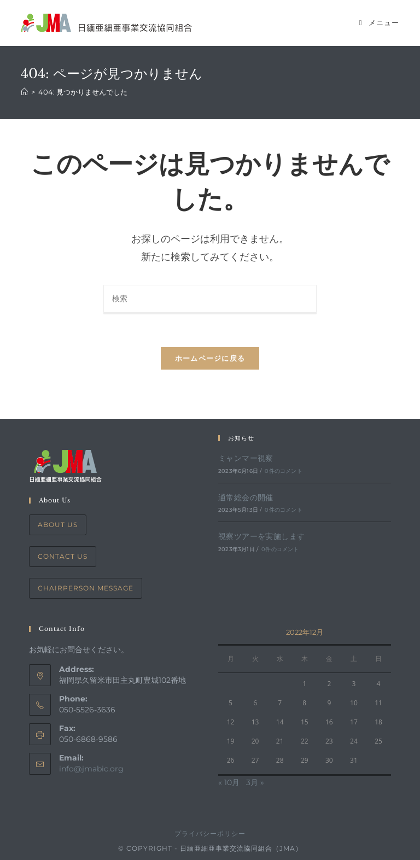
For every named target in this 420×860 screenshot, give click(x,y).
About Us (58, 524)
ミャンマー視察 (245, 458)
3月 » (255, 782)
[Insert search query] (210, 299)
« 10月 (229, 782)
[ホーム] (24, 91)
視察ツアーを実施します (261, 536)
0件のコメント (283, 471)
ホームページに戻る (210, 358)
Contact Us (63, 556)
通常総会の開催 (245, 497)
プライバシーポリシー (210, 833)
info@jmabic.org (91, 769)
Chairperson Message (85, 588)
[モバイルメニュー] (379, 22)
